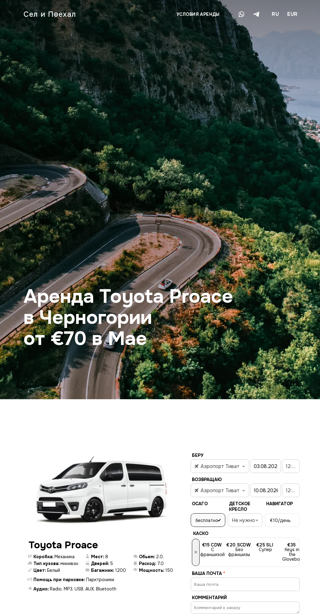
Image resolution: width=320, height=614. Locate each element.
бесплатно (207, 520)
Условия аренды (198, 14)
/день (280, 520)
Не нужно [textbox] (243, 520)
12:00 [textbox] (292, 466)
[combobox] (275, 14)
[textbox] (220, 466)
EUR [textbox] (292, 14)
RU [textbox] (275, 14)
